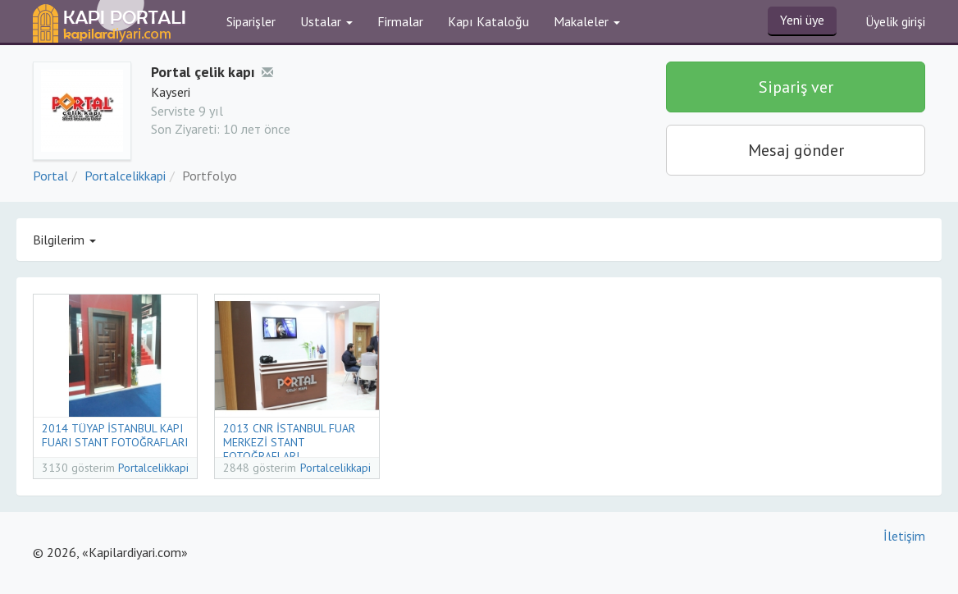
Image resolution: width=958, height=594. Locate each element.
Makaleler (587, 21)
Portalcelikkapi (125, 175)
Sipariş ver (796, 87)
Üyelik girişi (895, 21)
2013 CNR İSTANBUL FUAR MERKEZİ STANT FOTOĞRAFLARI (289, 442)
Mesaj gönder (796, 150)
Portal (50, 175)
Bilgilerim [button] (64, 239)
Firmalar (400, 21)
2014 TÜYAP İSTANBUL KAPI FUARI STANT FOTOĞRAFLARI (115, 435)
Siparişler (251, 21)
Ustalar (326, 21)
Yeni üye (802, 19)
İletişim (904, 536)
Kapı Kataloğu (488, 21)
